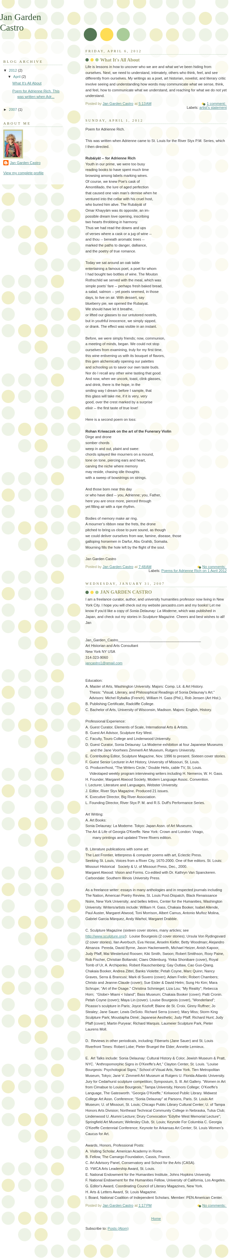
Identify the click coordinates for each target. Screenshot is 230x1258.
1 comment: (217, 104)
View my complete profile (23, 173)
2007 (13, 109)
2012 (13, 70)
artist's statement (213, 107)
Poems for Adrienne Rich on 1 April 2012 (194, 571)
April (17, 77)
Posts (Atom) (118, 1228)
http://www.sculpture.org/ (105, 936)
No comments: (214, 567)
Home (156, 1219)
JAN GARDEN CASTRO (126, 592)
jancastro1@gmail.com (104, 663)
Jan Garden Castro (25, 163)
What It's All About (120, 59)
